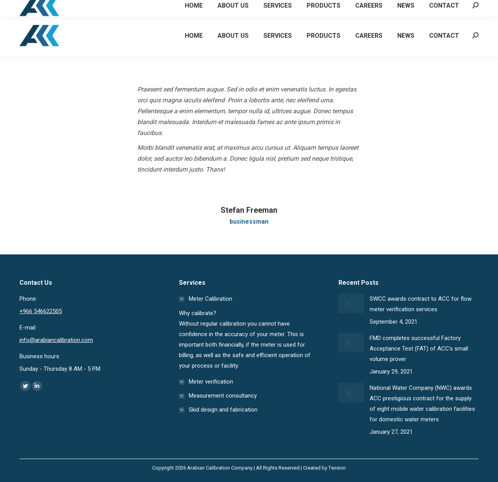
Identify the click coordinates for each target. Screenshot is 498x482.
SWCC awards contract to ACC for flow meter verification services (421, 304)
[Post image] (351, 303)
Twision (337, 468)
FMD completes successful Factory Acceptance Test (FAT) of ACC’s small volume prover (419, 349)
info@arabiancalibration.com (56, 340)
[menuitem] (193, 35)
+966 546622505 (47, 7)
